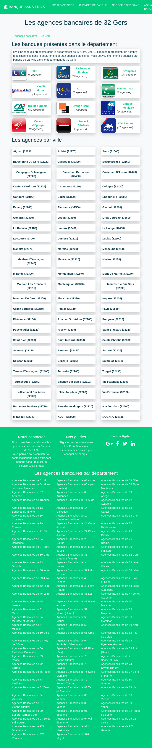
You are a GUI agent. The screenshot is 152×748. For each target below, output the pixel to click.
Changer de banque (93, 5)
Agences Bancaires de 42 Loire (31, 585)
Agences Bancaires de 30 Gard (30, 554)
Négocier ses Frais (126, 5)
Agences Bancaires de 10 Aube (31, 499)
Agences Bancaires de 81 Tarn (30, 687)
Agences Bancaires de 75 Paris (31, 671)
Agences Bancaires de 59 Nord (120, 624)
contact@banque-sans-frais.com (31, 457)
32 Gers (46, 35)
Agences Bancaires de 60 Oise (30, 632)
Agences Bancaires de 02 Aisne (75, 480)
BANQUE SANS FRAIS (24, 7)
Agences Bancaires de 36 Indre (31, 570)
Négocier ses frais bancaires (76, 442)
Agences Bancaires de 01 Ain (29, 480)
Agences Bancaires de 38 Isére (120, 570)
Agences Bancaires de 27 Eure (30, 546)
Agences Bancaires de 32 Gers (120, 554)
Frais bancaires (63, 5)
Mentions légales (120, 436)
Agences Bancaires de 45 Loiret (31, 593)
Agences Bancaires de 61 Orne (75, 632)
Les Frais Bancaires (76, 446)
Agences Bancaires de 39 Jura (30, 578)
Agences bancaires (26, 35)
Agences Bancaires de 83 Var (119, 687)
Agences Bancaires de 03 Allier (120, 480)
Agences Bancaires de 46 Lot (74, 593)
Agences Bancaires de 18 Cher (120, 515)
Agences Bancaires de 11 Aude (75, 499)
